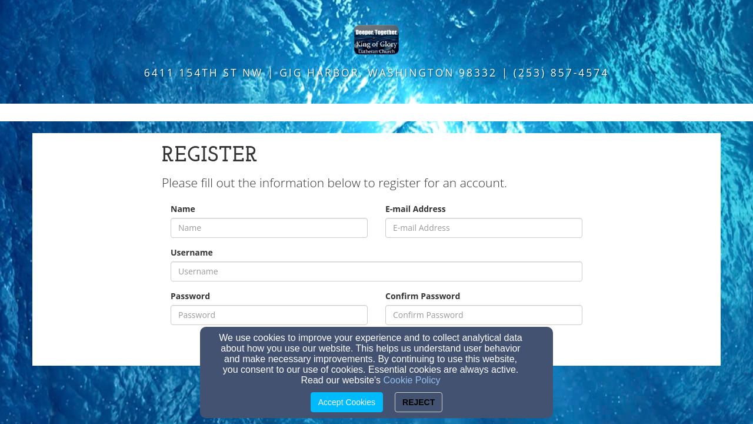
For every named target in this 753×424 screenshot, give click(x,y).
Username (192, 252)
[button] (376, 112)
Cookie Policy (412, 380)
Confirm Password (422, 296)
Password (190, 296)
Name (183, 208)
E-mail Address (415, 208)
